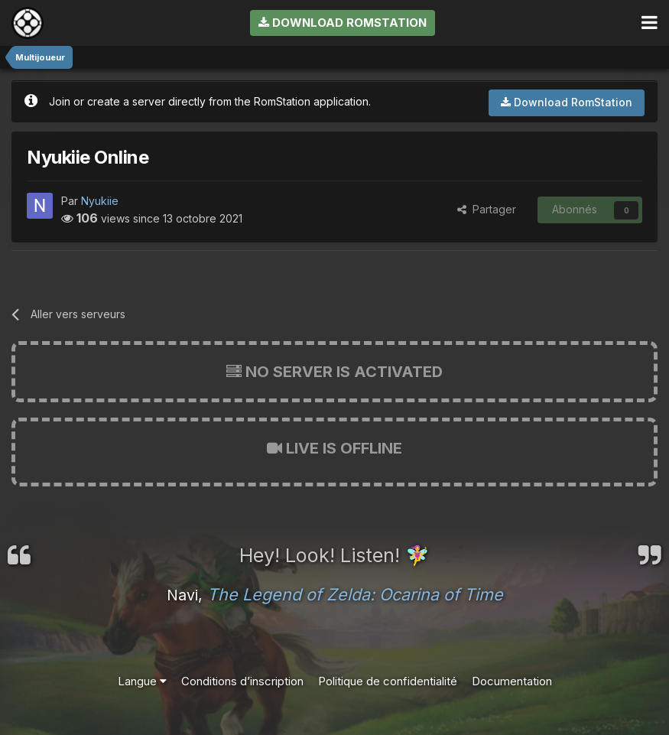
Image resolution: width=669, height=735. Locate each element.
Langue (142, 681)
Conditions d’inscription (242, 681)
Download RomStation (342, 22)
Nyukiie (100, 200)
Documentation (512, 681)
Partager (486, 209)
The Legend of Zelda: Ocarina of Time (355, 594)
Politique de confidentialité (387, 681)
